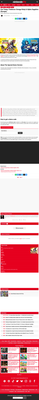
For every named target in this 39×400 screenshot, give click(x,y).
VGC (15, 391)
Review (11, 170)
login (21, 238)
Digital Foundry (25, 389)
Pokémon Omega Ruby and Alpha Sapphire (7, 248)
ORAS (4, 7)
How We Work (13, 341)
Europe (12, 7)
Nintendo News (31, 389)
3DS (1, 7)
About (6, 341)
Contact (23, 341)
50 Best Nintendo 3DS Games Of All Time (8, 171)
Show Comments (19, 228)
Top (3, 341)
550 (6, 295)
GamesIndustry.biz (20, 391)
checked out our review (31, 56)
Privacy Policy (28, 341)
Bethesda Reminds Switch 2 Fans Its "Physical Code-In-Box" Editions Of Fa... (18, 319)
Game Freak (3, 255)
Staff (9, 341)
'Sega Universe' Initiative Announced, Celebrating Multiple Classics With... (18, 326)
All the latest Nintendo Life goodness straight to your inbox (19, 395)
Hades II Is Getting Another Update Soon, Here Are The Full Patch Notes (17, 317)
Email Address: (4, 130)
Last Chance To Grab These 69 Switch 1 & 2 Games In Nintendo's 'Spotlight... (18, 324)
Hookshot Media (6, 385)
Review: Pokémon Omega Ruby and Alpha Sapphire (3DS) (9, 269)
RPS (29, 391)
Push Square (7, 389)
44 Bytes (24, 385)
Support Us (19, 341)
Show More (19, 374)
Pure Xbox (12, 389)
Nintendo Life (12, 215)
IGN (36, 389)
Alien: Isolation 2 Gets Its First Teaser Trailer (12, 335)
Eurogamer (12, 391)
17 (21, 177)
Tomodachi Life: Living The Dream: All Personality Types (15, 328)
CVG (26, 391)
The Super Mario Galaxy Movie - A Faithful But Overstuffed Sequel (18, 315)
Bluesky (20, 219)
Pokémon (8, 7)
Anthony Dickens (7, 15)
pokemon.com (3, 271)
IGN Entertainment (16, 385)
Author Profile (15, 219)
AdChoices (27, 385)
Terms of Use (34, 341)
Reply (24, 219)
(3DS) (10, 167)
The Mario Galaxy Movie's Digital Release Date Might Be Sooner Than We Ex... (18, 333)
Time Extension (18, 389)
